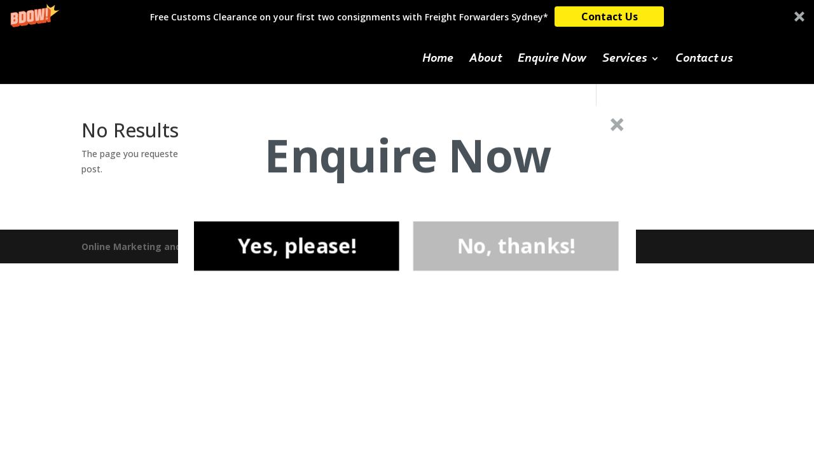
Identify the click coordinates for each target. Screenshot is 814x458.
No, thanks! (516, 246)
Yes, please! (296, 246)
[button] (408, 155)
